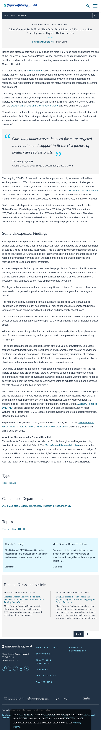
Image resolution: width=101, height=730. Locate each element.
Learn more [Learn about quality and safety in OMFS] (9, 567)
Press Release (22, 16)
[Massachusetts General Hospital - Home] (17, 646)
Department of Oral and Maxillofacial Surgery (34, 105)
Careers (41, 670)
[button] (87, 634)
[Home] (21, 5)
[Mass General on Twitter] (10, 668)
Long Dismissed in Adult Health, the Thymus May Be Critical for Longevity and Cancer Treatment (76, 599)
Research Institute (51, 506)
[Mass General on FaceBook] (4, 668)
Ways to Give (44, 682)
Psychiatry (66, 506)
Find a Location (46, 648)
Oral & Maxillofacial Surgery (15, 506)
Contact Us (43, 654)
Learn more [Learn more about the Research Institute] (57, 567)
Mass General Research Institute (62, 445)
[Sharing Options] (94, 15)
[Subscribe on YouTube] (21, 668)
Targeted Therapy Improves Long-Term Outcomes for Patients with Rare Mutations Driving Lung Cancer (24, 599)
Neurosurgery (35, 506)
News (12, 16)
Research (6, 529)
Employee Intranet (6, 716)
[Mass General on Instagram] (15, 668)
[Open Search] (88, 6)
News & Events (45, 676)
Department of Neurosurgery (83, 190)
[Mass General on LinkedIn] (26, 668)
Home (6, 16)
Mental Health (18, 529)
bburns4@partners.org (43, 42)
